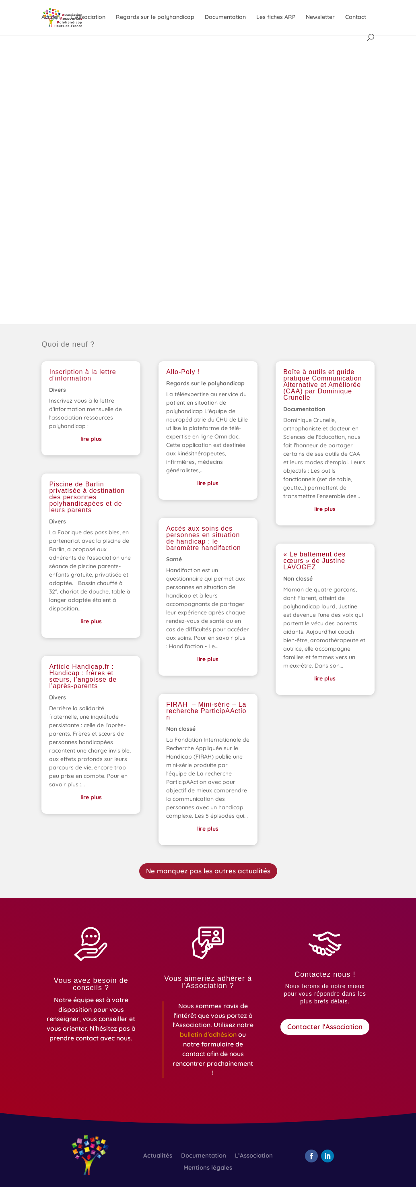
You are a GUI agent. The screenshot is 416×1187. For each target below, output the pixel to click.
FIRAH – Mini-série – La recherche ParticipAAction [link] (206, 711)
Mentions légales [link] (207, 1168)
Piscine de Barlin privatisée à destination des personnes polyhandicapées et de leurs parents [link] (87, 497)
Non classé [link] (181, 728)
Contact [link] (355, 17)
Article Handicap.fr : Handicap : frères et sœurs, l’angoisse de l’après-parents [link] (83, 676)
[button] (311, 1156)
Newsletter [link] (320, 17)
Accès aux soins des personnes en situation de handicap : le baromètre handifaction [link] (203, 538)
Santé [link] (174, 559)
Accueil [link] (50, 17)
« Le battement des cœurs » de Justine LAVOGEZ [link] (314, 561)
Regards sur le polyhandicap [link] (155, 17)
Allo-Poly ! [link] (183, 371)
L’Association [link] (87, 17)
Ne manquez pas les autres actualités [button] (208, 870)
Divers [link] (57, 389)
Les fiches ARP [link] (275, 17)
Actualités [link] (157, 1156)
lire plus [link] (91, 439)
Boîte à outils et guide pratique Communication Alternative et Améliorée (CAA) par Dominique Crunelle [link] (322, 384)
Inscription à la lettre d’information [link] (82, 375)
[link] (209, 1034)
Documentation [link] (225, 17)
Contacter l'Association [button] (324, 1026)
